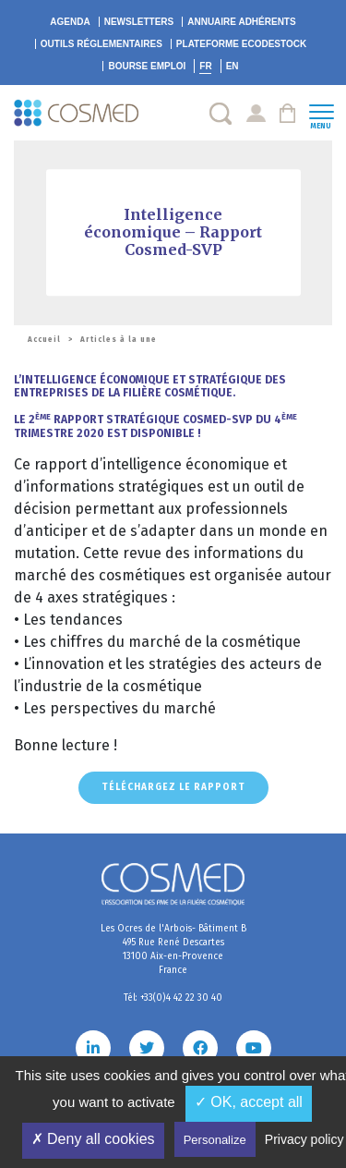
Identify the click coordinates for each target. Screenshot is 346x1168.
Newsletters (139, 22)
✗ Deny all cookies (93, 1139)
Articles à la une (118, 339)
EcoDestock (241, 44)
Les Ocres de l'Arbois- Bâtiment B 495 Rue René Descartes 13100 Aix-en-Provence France (173, 949)
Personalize (215, 1140)
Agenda (69, 22)
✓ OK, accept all (249, 1102)
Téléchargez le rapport (173, 787)
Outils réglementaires (101, 44)
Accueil (44, 339)
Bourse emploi (146, 66)
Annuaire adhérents (241, 22)
